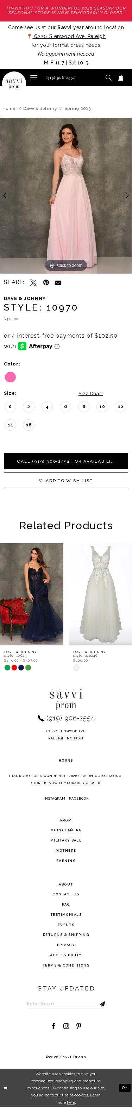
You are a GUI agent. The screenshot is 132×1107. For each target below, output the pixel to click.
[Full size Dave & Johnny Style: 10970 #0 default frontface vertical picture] (66, 196)
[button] (33, 77)
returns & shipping (66, 935)
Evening (66, 861)
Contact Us (65, 894)
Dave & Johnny (40, 108)
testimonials (66, 915)
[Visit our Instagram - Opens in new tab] (66, 1026)
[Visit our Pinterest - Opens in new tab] (78, 1026)
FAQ (66, 904)
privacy (66, 945)
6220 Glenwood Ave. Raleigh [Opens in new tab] (69, 36)
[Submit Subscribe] (95, 1003)
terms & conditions (66, 965)
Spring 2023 (77, 108)
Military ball (66, 841)
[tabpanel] (66, 196)
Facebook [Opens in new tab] (79, 798)
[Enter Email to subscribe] (66, 1003)
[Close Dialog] (6, 1088)
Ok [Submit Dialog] (124, 1087)
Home (8, 108)
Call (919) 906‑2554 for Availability (68, 461)
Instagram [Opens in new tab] (54, 798)
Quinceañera (66, 830)
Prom (66, 820)
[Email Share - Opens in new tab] (58, 282)
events (66, 925)
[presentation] (31, 594)
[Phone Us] (59, 77)
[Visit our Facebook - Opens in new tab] (53, 1026)
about (66, 884)
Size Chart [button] (90, 393)
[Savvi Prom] (14, 83)
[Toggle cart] (121, 77)
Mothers (66, 850)
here (71, 1102)
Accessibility (66, 955)
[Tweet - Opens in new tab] (33, 282)
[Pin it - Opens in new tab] (46, 282)
